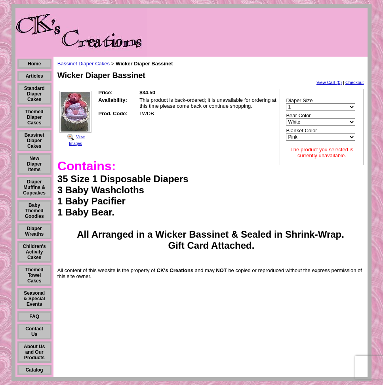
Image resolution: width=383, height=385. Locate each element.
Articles (34, 76)
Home (34, 64)
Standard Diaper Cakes (34, 94)
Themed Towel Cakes (34, 275)
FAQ (34, 316)
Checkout (354, 82)
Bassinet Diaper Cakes (34, 140)
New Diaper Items (34, 164)
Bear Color (298, 115)
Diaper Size (299, 100)
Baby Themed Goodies (34, 210)
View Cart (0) (329, 82)
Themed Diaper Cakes (34, 117)
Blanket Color (301, 130)
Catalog (34, 370)
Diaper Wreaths (34, 231)
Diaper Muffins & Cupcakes (34, 187)
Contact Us (34, 331)
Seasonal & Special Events (34, 298)
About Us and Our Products (34, 352)
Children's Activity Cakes (34, 252)
